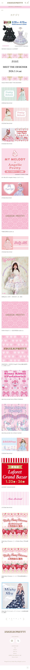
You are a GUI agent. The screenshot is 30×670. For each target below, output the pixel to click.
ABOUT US (15, 654)
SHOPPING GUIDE (15, 646)
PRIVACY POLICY (15, 661)
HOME (2, 10)
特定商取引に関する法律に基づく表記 (15, 659)
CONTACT (15, 651)
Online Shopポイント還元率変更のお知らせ (15, 7)
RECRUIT (15, 656)
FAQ (15, 649)
